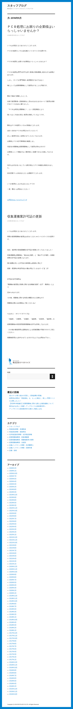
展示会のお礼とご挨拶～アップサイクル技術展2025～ (27, 406)
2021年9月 (13, 545)
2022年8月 (13, 516)
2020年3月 (13, 588)
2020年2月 (13, 590)
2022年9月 (13, 513)
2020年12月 (13, 566)
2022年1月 (13, 534)
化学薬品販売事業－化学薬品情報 (20, 434)
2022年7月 (13, 518)
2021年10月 (13, 542)
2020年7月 (13, 580)
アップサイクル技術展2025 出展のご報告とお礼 (25, 409)
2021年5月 (13, 556)
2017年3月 (13, 654)
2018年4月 (13, 622)
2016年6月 (13, 678)
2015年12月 (13, 689)
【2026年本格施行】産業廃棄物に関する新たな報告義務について (31, 403)
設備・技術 (13, 450)
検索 (8, 372)
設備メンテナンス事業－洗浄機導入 (21, 445)
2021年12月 (13, 537)
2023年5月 (13, 502)
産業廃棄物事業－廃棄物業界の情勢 (21, 440)
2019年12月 (13, 596)
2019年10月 (13, 601)
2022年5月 (13, 524)
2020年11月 (13, 569)
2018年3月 (13, 625)
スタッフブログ (17, 5)
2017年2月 (13, 657)
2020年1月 (13, 593)
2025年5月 (13, 479)
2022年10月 (13, 510)
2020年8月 (13, 577)
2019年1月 (13, 617)
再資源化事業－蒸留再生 (17, 432)
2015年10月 (13, 694)
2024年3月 (13, 492)
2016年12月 (13, 662)
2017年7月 (13, 646)
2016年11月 (13, 665)
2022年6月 (13, 521)
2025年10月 (13, 473)
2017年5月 (13, 649)
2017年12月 (13, 633)
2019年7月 (13, 606)
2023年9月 (13, 497)
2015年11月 (13, 691)
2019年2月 (13, 614)
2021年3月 (13, 561)
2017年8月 (13, 643)
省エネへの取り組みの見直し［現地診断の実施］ (26, 395)
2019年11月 (13, 598)
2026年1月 (13, 471)
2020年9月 (13, 574)
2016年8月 (13, 673)
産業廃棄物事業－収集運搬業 (19, 437)
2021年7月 (13, 550)
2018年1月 (13, 630)
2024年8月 (13, 489)
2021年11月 (13, 540)
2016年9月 (13, 670)
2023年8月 (13, 500)
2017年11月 (13, 635)
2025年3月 (13, 484)
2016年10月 (13, 667)
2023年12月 (13, 494)
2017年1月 (13, 659)
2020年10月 (13, 572)
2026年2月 (13, 468)
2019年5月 (13, 609)
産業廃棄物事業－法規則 (17, 442)
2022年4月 (13, 526)
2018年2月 (13, 627)
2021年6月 (13, 553)
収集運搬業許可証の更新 (24, 216)
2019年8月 (13, 604)
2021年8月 (13, 548)
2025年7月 (13, 476)
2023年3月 (13, 505)
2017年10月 (13, 638)
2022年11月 (13, 508)
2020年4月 (13, 585)
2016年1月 (13, 686)
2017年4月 (13, 651)
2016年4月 (13, 683)
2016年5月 (13, 681)
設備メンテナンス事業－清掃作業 (20, 448)
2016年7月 (13, 675)
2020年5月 (13, 582)
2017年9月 (13, 641)
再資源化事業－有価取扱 (17, 429)
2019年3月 (13, 612)
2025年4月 (13, 481)
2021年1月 (13, 564)
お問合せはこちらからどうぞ (17, 200)
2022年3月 (13, 529)
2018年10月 (13, 619)
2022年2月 (13, 532)
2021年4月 (13, 558)
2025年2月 (13, 487)
